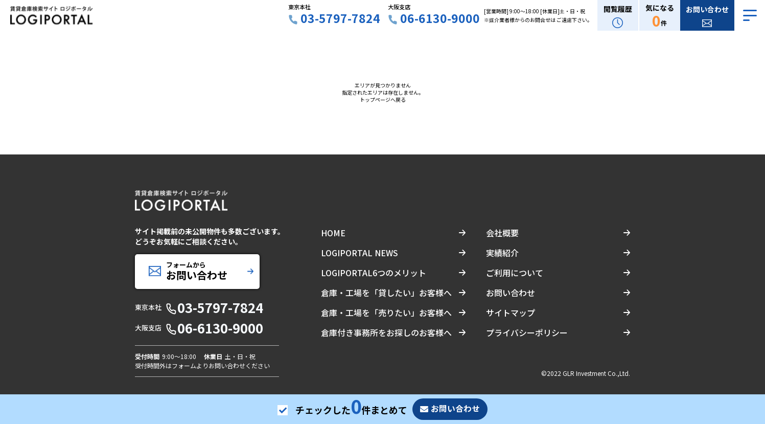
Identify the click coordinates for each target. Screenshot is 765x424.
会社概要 (502, 233)
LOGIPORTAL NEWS (359, 253)
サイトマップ (510, 312)
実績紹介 (502, 253)
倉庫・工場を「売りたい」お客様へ (386, 312)
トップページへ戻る (383, 99)
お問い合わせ (510, 292)
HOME (333, 233)
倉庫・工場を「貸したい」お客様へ (386, 292)
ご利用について (514, 272)
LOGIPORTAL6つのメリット (373, 272)
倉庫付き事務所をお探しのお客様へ (386, 332)
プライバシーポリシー (527, 332)
